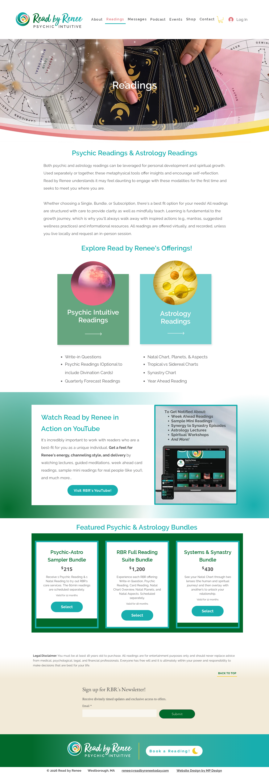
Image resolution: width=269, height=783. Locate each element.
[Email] (118, 713)
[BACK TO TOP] (227, 673)
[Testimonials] (93, 334)
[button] (221, 19)
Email (87, 706)
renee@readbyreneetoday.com (145, 770)
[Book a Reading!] (174, 751)
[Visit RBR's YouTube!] (92, 490)
